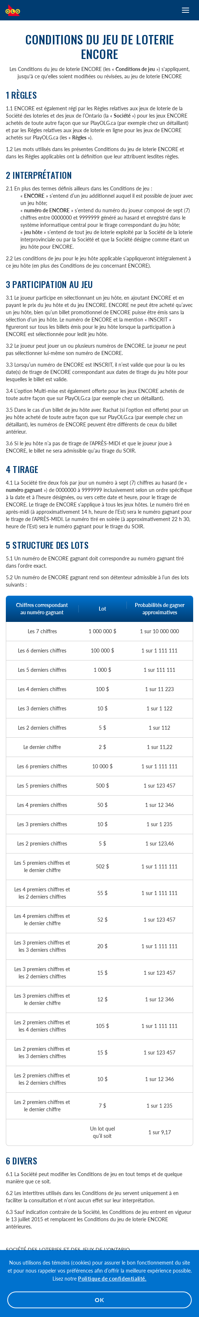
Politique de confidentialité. (112, 1278)
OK (99, 1299)
